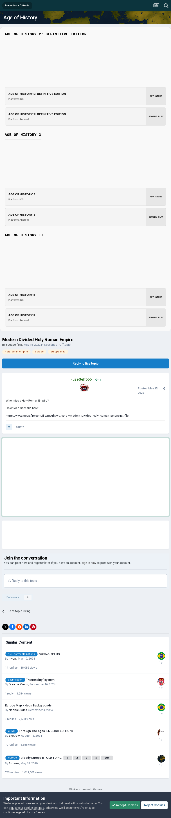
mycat (13, 658)
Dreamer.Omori (18, 684)
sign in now (88, 562)
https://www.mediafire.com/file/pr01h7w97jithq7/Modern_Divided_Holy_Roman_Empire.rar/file (67, 415)
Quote (20, 427)
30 (107, 757)
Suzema (14, 763)
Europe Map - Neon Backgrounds (28, 705)
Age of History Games (30, 812)
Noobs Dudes (18, 710)
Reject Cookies (154, 805)
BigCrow (14, 735)
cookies (30, 803)
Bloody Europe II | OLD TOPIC (41, 757)
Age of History (20, 17)
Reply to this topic (86, 363)
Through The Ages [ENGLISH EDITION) (46, 731)
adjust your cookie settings (26, 807)
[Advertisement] (58, 471)
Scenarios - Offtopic (57, 344)
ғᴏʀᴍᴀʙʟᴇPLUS (49, 654)
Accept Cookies (125, 805)
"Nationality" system (40, 679)
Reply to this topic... (23, 581)
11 (98, 379)
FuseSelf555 (14, 344)
